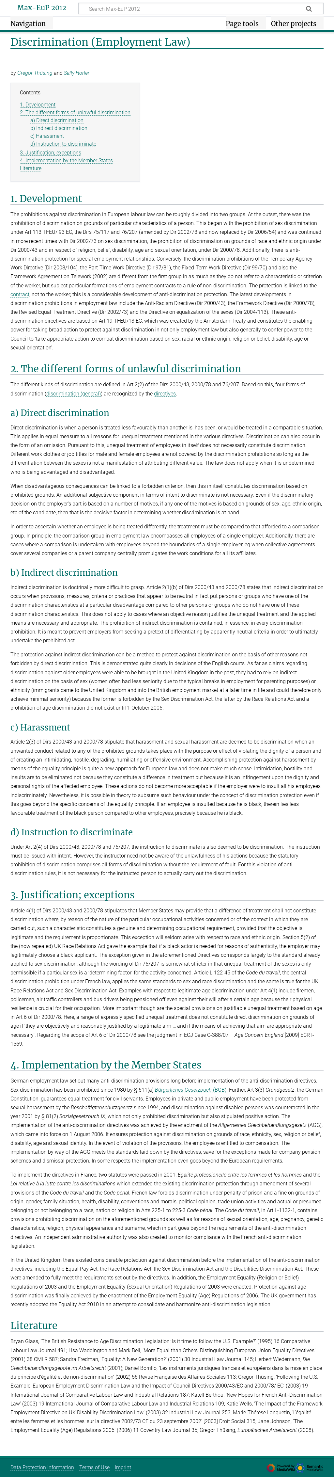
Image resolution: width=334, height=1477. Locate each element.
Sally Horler (76, 73)
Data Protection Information (42, 1467)
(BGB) (190, 1090)
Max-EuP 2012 (41, 8)
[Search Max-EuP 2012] (201, 8)
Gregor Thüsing (35, 73)
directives (165, 394)
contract (19, 294)
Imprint (123, 1467)
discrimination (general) (73, 394)
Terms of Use (94, 1467)
